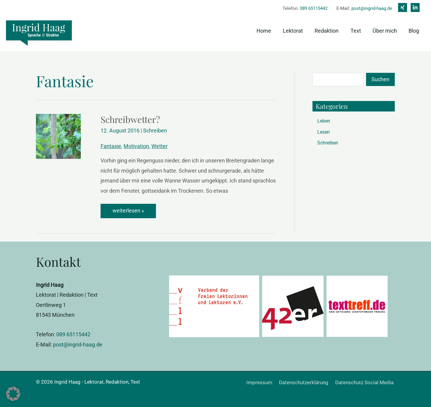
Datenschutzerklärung (307, 382)
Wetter (159, 146)
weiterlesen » (130, 210)
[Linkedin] (415, 7)
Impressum (264, 382)
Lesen (323, 132)
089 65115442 (313, 8)
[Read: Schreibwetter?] (58, 136)
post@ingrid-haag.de (371, 8)
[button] (13, 394)
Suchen (380, 79)
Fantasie (111, 146)
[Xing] (402, 7)
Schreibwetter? (131, 119)
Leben (323, 121)
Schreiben (155, 130)
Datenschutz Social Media (366, 382)
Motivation (136, 146)
